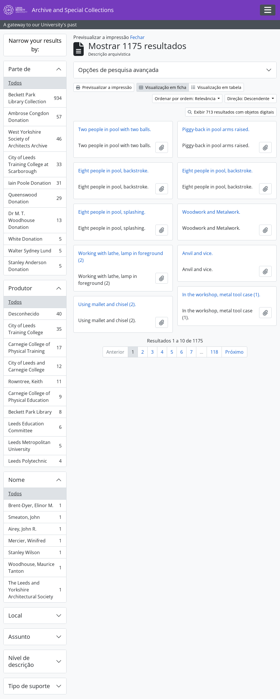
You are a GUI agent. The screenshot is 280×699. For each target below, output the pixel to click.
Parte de (19, 69)
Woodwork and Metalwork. (211, 212)
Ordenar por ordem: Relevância (186, 98)
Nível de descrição (21, 661)
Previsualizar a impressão (104, 87)
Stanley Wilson (35, 553)
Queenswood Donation (35, 198)
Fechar (137, 37)
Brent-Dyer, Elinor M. (35, 506)
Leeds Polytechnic (35, 462)
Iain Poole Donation (35, 184)
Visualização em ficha (162, 87)
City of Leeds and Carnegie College (35, 366)
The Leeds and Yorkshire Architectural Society (35, 590)
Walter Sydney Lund (35, 252)
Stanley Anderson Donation (35, 265)
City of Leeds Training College (35, 329)
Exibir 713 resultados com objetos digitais (231, 112)
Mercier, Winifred (35, 542)
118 (214, 352)
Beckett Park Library (35, 413)
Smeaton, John (35, 518)
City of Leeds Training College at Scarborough (35, 164)
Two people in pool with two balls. (114, 129)
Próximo (234, 352)
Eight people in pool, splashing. (111, 212)
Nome (16, 480)
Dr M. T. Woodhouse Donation (35, 220)
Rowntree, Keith (35, 383)
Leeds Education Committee (35, 427)
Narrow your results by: (35, 45)
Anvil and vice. (197, 253)
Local (15, 615)
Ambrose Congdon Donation (35, 116)
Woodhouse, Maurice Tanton (35, 567)
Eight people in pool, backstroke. (113, 171)
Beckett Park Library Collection (35, 98)
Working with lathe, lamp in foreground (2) (120, 256)
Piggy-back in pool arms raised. (215, 129)
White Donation (35, 240)
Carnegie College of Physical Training (35, 347)
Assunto (19, 636)
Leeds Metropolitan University (35, 445)
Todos (15, 83)
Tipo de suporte (29, 686)
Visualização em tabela (216, 87)
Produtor (20, 288)
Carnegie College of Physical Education (35, 396)
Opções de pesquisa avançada (118, 70)
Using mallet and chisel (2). (107, 304)
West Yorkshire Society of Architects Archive (35, 139)
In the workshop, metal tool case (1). (221, 294)
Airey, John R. (35, 530)
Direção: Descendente (249, 98)
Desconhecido (35, 315)
